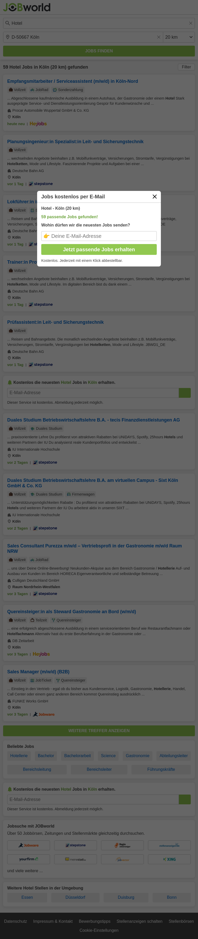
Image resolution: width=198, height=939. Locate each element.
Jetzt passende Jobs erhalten (99, 249)
